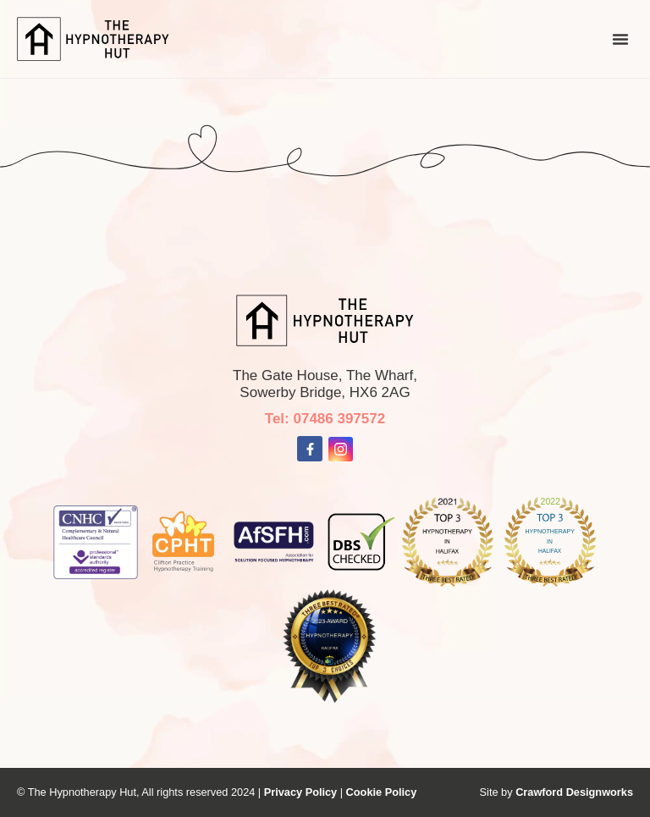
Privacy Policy (302, 792)
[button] (620, 39)
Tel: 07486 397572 (325, 419)
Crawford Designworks (574, 792)
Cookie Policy (381, 792)
